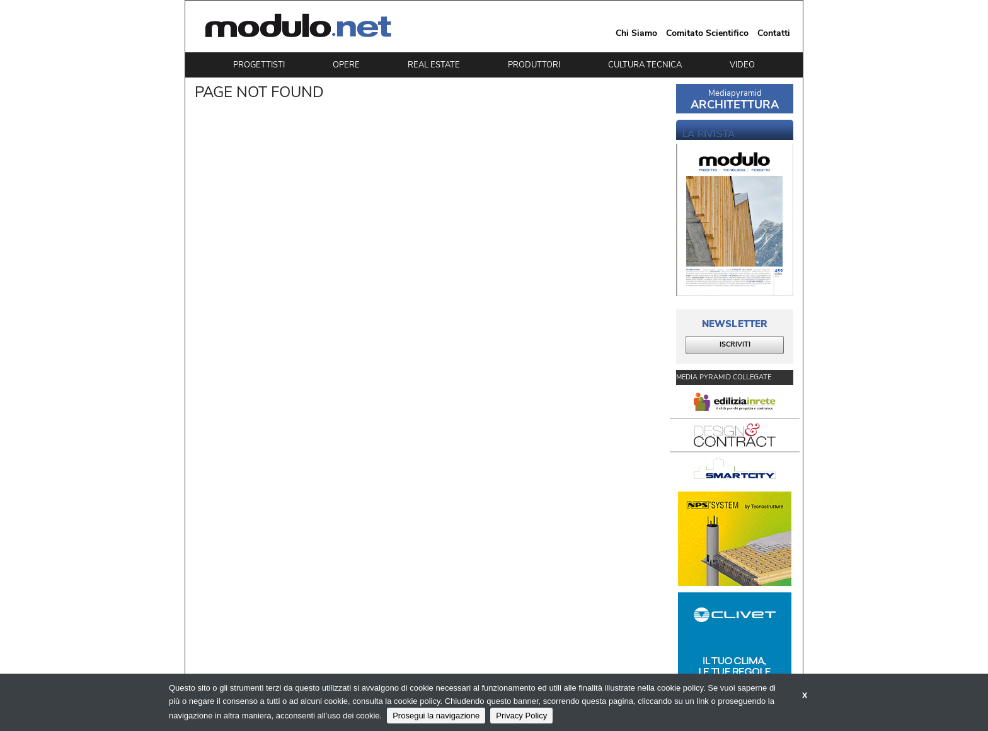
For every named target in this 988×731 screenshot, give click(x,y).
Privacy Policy (521, 715)
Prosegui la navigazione (436, 715)
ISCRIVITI (735, 344)
